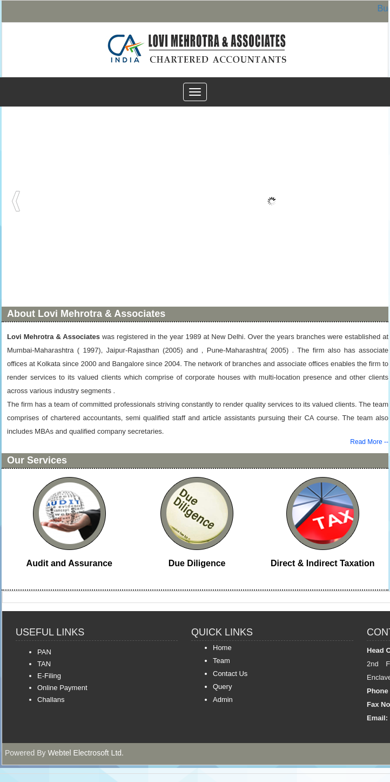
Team (221, 661)
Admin (223, 699)
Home (222, 648)
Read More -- (369, 442)
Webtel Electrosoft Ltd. (86, 752)
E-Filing (49, 676)
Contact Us (230, 674)
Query (222, 686)
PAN (44, 652)
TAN (44, 664)
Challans (51, 699)
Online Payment (62, 688)
